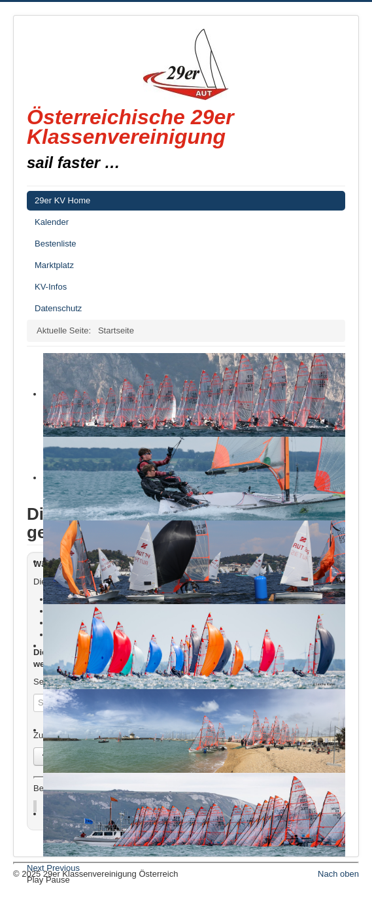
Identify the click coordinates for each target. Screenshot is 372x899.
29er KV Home (62, 200)
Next (35, 868)
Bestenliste (55, 243)
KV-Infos (51, 287)
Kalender (52, 222)
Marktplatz (54, 265)
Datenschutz (58, 308)
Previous (63, 868)
